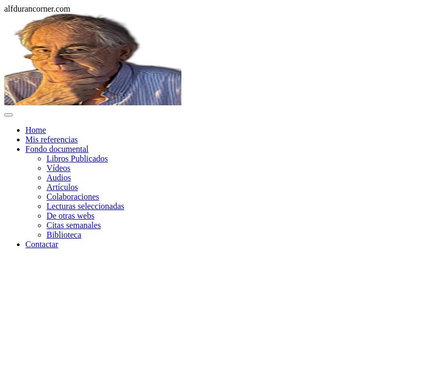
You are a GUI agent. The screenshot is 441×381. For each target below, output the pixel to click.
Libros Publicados (77, 158)
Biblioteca (64, 234)
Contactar (41, 244)
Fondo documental (57, 148)
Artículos (62, 187)
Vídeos (58, 168)
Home (35, 129)
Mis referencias (51, 139)
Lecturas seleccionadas (85, 206)
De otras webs (71, 215)
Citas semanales (74, 225)
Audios (59, 177)
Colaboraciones (73, 196)
